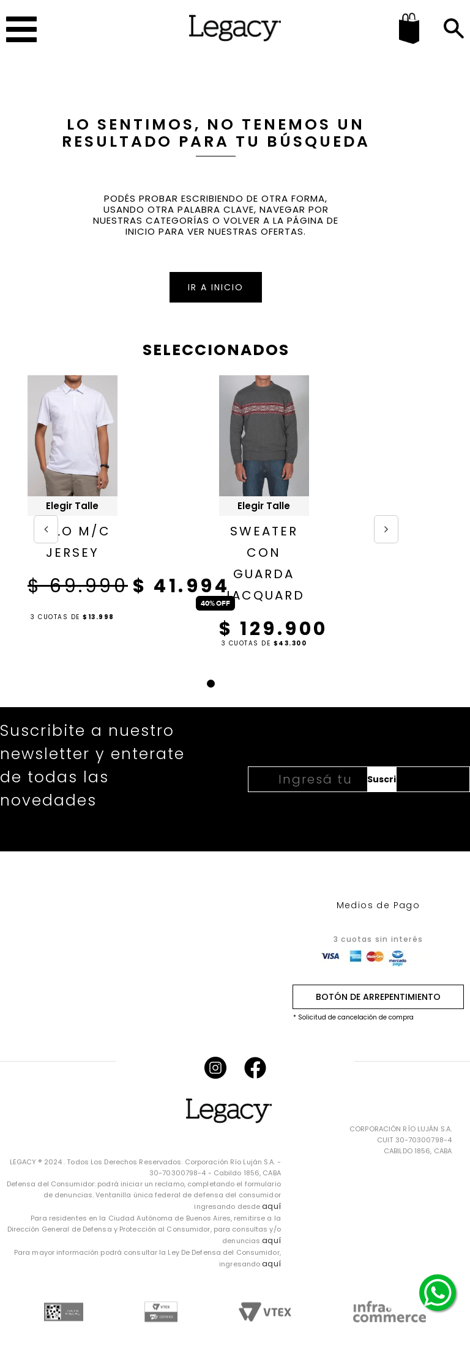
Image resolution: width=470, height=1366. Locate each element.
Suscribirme (382, 779)
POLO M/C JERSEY (72, 542)
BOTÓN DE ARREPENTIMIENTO (378, 997)
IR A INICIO (216, 287)
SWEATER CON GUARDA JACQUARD (264, 563)
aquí (271, 1206)
